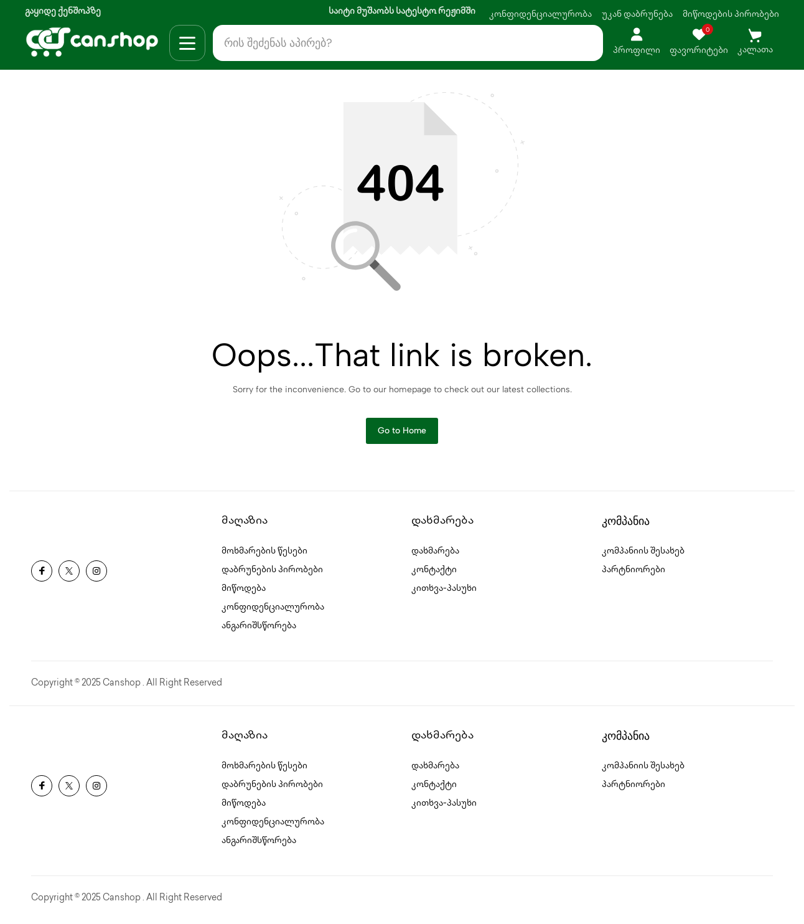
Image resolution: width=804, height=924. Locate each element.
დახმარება (435, 555)
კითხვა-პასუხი (444, 592)
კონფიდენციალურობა (540, 14)
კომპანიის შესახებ (643, 555)
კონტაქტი (434, 573)
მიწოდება (244, 592)
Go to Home (402, 433)
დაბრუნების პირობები (272, 573)
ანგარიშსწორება (259, 629)
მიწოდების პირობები (731, 14)
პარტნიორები (633, 573)
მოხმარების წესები (264, 555)
